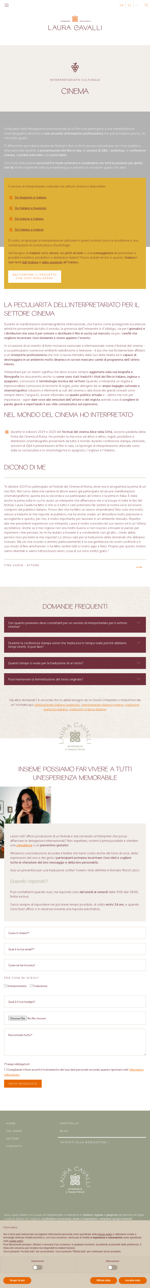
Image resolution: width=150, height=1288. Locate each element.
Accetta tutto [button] (132, 1280)
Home (11, 1123)
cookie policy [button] (16, 1241)
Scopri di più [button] (17, 1280)
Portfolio (69, 1123)
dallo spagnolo (52, 262)
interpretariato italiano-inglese (103, 704)
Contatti (14, 1146)
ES (129, 5)
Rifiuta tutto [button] (103, 1280)
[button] (139, 567)
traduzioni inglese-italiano (88, 709)
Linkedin (21, 5)
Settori (13, 1138)
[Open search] (146, 5)
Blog (64, 1131)
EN (122, 5)
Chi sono (14, 1131)
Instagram (16, 5)
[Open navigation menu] (6, 5)
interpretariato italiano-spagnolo (57, 704)
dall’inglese (30, 262)
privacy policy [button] (105, 1234)
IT (137, 5)
